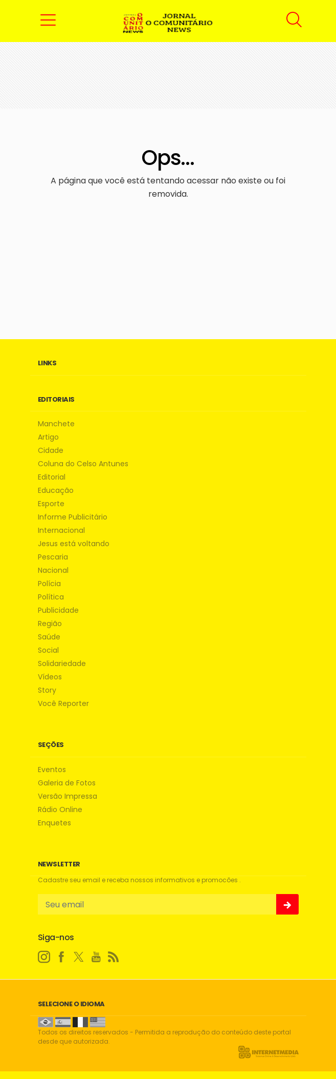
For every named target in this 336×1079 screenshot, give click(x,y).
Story (47, 690)
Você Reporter (63, 703)
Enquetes (54, 823)
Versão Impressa (67, 796)
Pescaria (53, 557)
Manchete (56, 424)
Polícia (49, 583)
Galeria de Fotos (67, 783)
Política (51, 597)
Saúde (49, 637)
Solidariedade (62, 663)
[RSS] (113, 957)
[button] (48, 19)
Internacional (61, 530)
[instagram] (44, 957)
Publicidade (58, 610)
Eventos (52, 769)
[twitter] (79, 957)
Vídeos (50, 677)
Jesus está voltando (73, 544)
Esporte (51, 504)
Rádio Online (60, 809)
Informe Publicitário (72, 517)
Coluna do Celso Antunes (83, 464)
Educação (56, 490)
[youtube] (96, 957)
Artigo (48, 437)
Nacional (53, 570)
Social (48, 650)
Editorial (51, 477)
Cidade (50, 450)
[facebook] (61, 957)
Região (50, 623)
